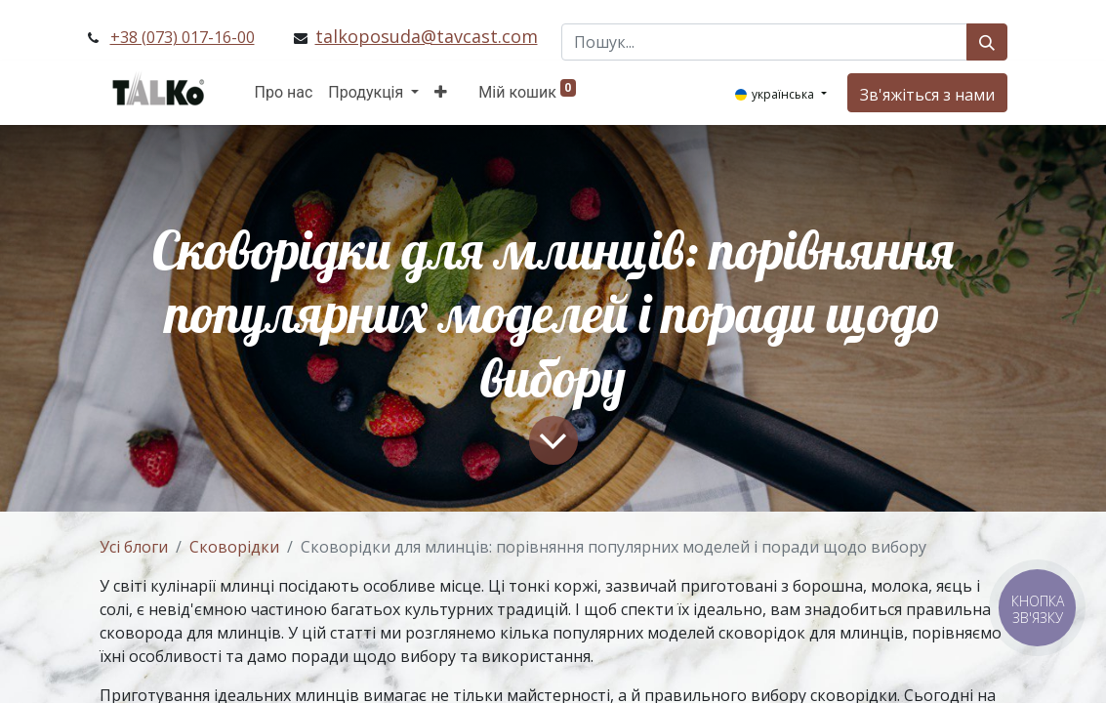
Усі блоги (134, 547)
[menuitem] (284, 92)
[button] (441, 92)
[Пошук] (986, 42)
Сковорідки (234, 547)
